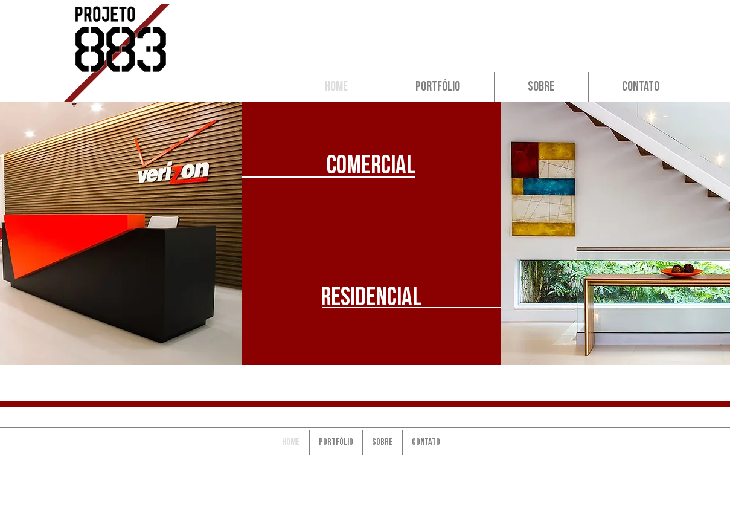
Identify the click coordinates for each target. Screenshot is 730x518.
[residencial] (371, 297)
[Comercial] (371, 166)
